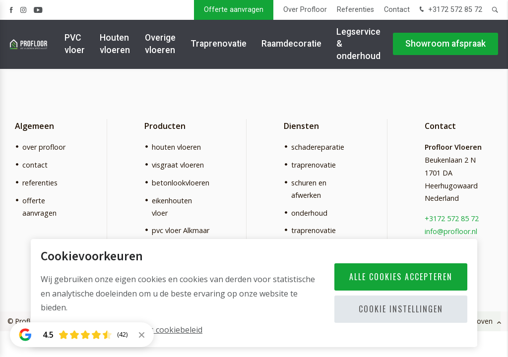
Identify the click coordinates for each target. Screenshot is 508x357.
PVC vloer (74, 44)
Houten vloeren (115, 44)
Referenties (355, 9)
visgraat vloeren (178, 165)
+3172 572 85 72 (449, 10)
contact (35, 165)
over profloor (43, 147)
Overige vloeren (160, 44)
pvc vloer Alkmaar (180, 230)
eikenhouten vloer (172, 207)
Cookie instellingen (401, 309)
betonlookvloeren (180, 182)
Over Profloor (305, 9)
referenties (40, 182)
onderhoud (309, 213)
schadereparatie (317, 147)
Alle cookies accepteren (400, 277)
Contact (397, 9)
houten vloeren (176, 147)
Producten (165, 125)
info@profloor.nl (451, 231)
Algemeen (34, 125)
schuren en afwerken (308, 189)
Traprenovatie (218, 45)
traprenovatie (313, 165)
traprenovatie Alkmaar (313, 236)
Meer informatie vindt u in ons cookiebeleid (121, 329)
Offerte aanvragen (233, 9)
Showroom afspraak (445, 45)
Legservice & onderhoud (358, 44)
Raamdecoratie (291, 45)
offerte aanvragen (39, 207)
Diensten (301, 125)
